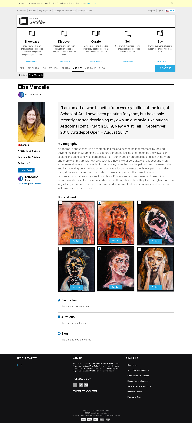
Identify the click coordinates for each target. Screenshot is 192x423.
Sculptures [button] (50, 68)
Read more (91, 3)
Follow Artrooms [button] (36, 184)
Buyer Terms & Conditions (138, 376)
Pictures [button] (33, 68)
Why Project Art (45, 11)
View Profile (23, 184)
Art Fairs (90, 68)
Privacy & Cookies (134, 392)
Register (151, 11)
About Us (32, 11)
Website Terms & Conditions (139, 386)
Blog (102, 68)
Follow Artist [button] (26, 170)
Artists (78, 68)
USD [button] (170, 11)
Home (21, 68)
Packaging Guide (85, 11)
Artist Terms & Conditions (138, 370)
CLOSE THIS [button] (165, 68)
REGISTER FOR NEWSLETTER (85, 391)
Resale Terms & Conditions (138, 381)
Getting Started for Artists (65, 11)
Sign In (160, 11)
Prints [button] (66, 68)
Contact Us (22, 11)
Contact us (132, 365)
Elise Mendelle (36, 75)
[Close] (172, 3)
